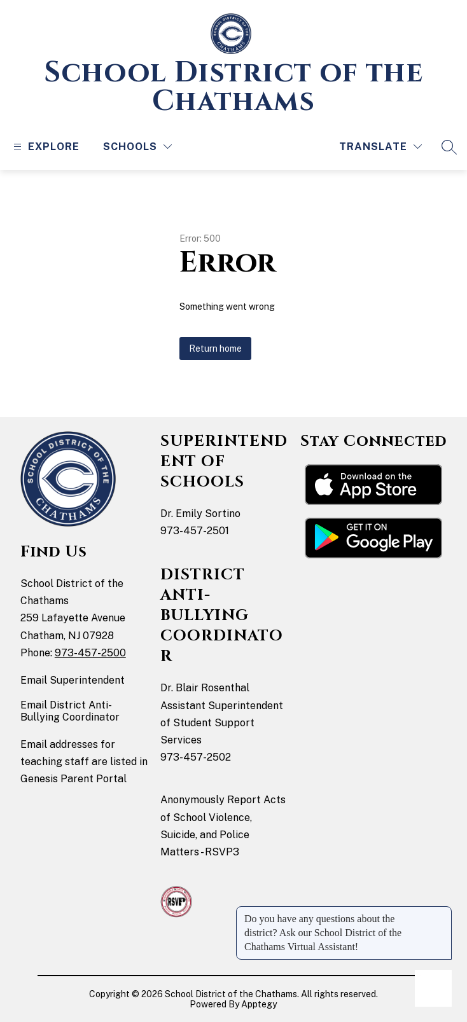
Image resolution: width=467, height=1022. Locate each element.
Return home (215, 348)
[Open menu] (45, 147)
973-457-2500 (90, 653)
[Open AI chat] (433, 988)
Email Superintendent (72, 680)
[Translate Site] (380, 147)
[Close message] (441, 912)
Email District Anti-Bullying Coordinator (70, 711)
